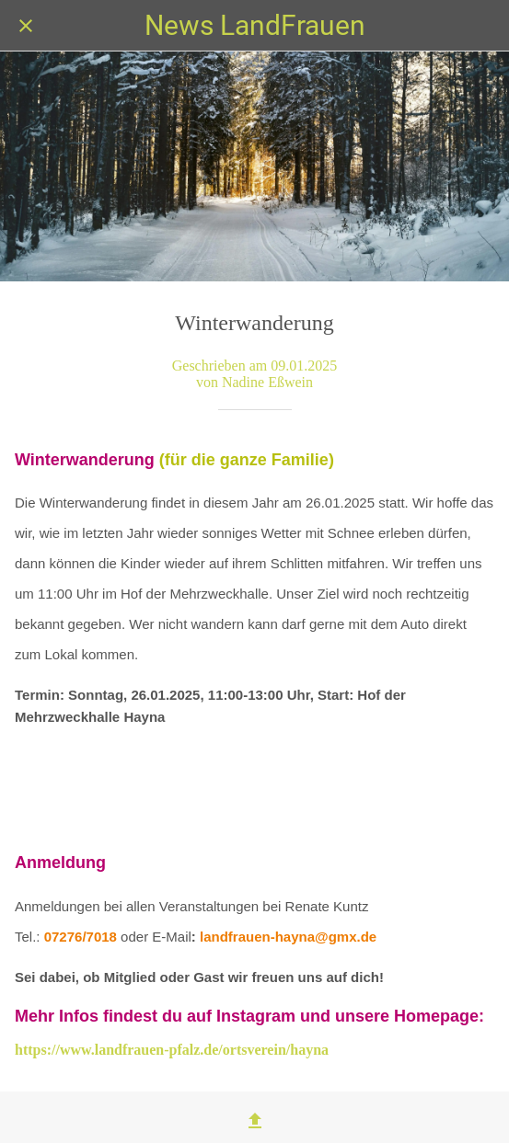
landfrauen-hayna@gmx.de (288, 936)
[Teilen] (255, 1121)
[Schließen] (26, 26)
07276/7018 (80, 936)
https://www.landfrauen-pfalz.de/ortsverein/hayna (172, 1049)
